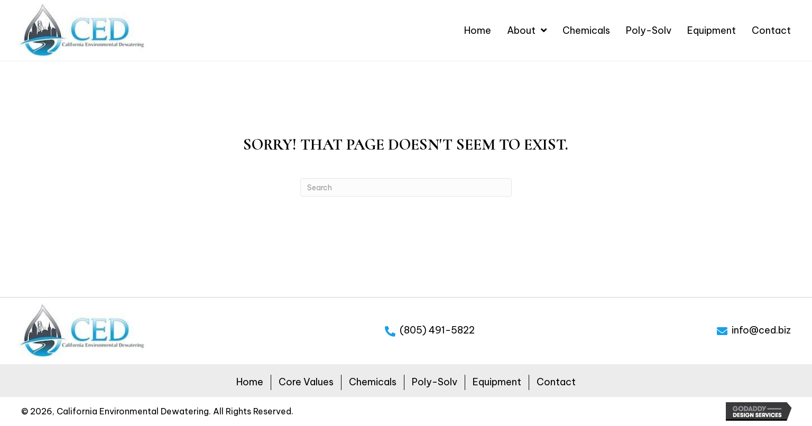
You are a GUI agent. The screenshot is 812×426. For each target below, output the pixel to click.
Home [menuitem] (249, 382)
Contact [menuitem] (556, 382)
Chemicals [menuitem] (372, 382)
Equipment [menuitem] (497, 382)
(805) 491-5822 (437, 330)
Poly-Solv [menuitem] (434, 382)
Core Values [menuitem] (306, 382)
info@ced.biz (761, 330)
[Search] (406, 187)
